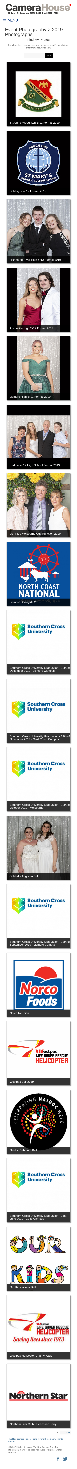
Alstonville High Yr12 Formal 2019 (31, 328)
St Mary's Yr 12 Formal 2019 (28, 191)
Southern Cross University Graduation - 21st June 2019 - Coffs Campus (38, 1217)
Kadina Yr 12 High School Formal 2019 (35, 465)
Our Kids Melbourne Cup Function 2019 (35, 533)
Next (68, 1432)
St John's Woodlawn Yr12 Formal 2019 (35, 122)
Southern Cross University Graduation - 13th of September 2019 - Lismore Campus (40, 943)
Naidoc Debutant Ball (23, 1150)
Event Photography (25, 29)
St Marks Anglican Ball (24, 876)
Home (34, 1438)
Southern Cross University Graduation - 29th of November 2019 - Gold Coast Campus (40, 738)
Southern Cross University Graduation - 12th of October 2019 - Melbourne (40, 806)
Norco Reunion (19, 1013)
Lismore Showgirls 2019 (25, 602)
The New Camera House (19, 1438)
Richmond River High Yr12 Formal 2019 (35, 259)
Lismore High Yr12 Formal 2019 (30, 396)
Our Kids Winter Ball (23, 1287)
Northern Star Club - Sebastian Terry (33, 1424)
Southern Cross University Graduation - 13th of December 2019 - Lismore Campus (40, 669)
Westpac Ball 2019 (22, 1081)
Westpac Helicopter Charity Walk (31, 1355)
